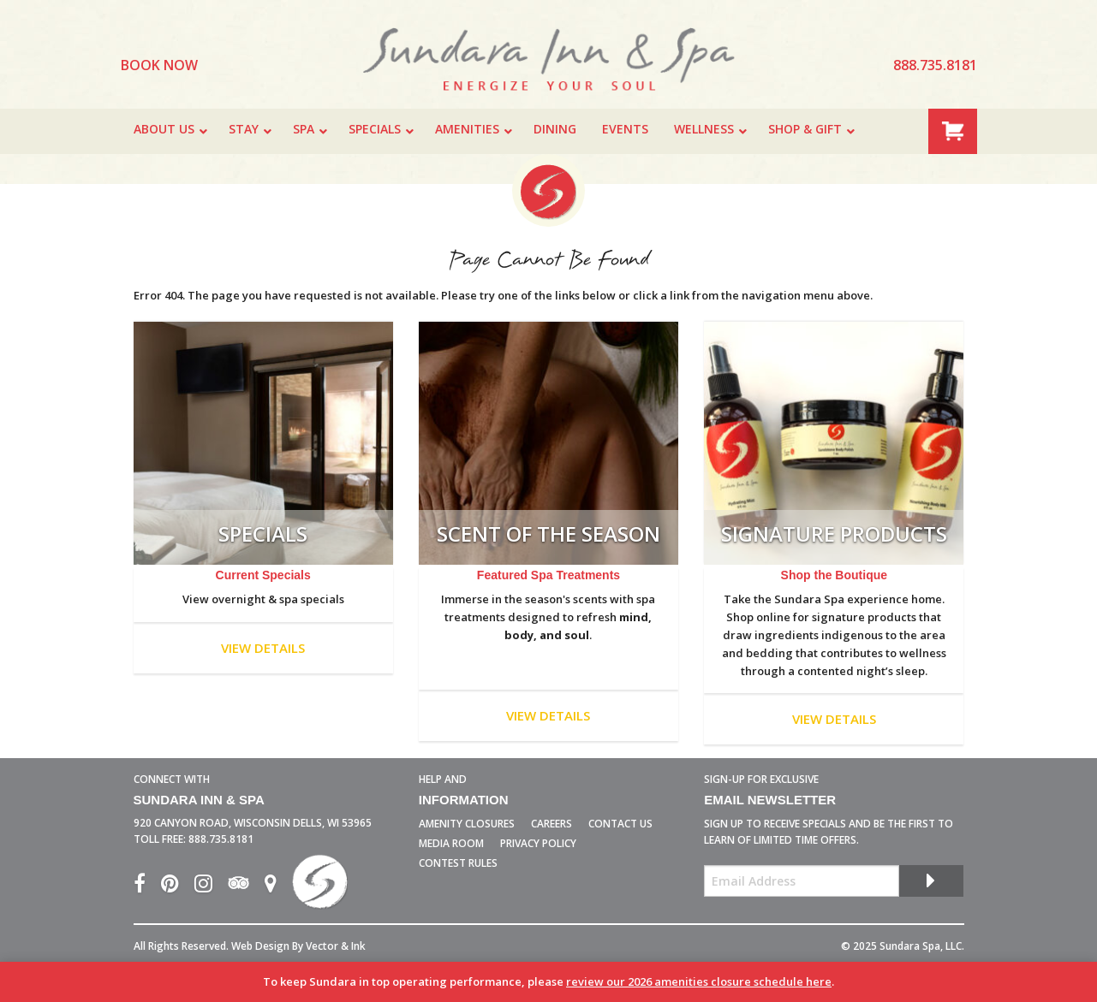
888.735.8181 (220, 839)
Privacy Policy (538, 843)
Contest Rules (458, 863)
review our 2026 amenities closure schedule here (699, 981)
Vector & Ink (336, 946)
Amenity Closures (467, 823)
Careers (551, 823)
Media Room (451, 843)
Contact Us (620, 823)
